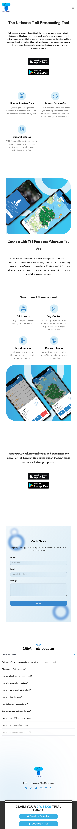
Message (14, 581)
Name (13, 558)
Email (13, 569)
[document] (38, 815)
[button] (38, 801)
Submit (38, 603)
